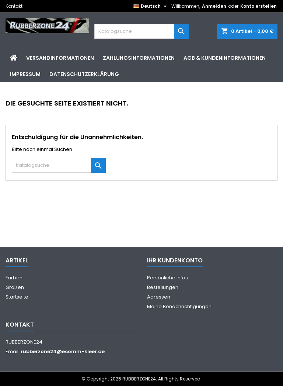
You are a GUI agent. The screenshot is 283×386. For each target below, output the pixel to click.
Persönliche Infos (167, 277)
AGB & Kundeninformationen (225, 58)
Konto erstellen (258, 6)
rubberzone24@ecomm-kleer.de (63, 351)
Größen (15, 287)
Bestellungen (162, 287)
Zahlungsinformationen (139, 58)
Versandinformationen (60, 58)
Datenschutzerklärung (84, 74)
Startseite (17, 296)
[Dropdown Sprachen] (150, 6)
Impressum (25, 74)
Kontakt (14, 6)
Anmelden (214, 6)
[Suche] (141, 31)
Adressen (158, 296)
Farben (14, 277)
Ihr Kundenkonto (175, 260)
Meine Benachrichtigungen (179, 306)
